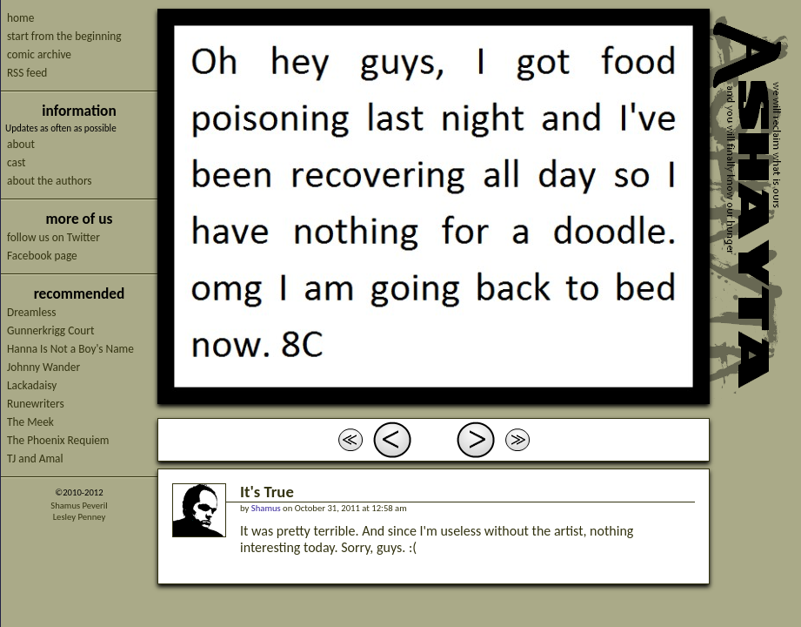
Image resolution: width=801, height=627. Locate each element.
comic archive (39, 54)
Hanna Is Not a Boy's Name (70, 348)
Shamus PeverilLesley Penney (78, 511)
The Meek (30, 422)
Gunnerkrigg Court (50, 330)
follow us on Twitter (53, 237)
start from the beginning (64, 36)
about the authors (49, 180)
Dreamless (31, 312)
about (21, 144)
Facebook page (42, 255)
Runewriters (35, 403)
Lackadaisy (32, 385)
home (20, 17)
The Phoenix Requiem (58, 440)
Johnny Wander (43, 367)
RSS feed (27, 72)
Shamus (266, 508)
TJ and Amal (35, 458)
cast (16, 162)
